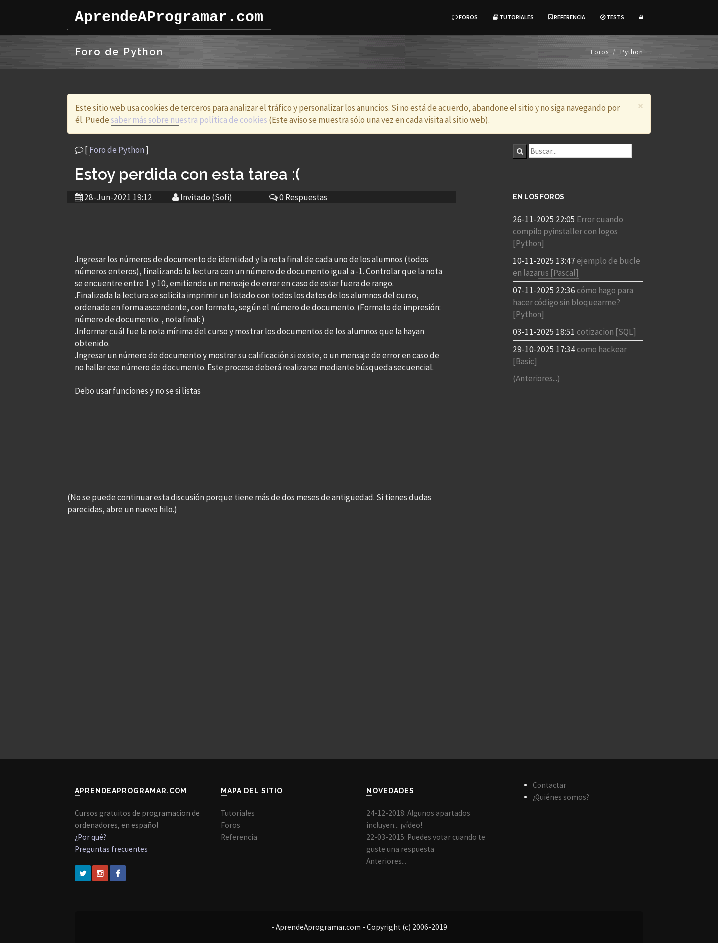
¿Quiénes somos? (561, 797)
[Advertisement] (262, 227)
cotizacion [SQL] (606, 331)
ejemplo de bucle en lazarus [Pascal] (576, 266)
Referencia (566, 17)
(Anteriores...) (536, 378)
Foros (465, 17)
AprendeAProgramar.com (169, 17)
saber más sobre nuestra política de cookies (189, 119)
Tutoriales (513, 17)
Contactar (549, 785)
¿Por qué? (90, 837)
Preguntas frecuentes (111, 849)
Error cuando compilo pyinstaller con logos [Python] (568, 231)
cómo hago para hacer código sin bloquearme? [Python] (573, 302)
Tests (612, 17)
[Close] (640, 106)
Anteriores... (386, 861)
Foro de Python (116, 149)
